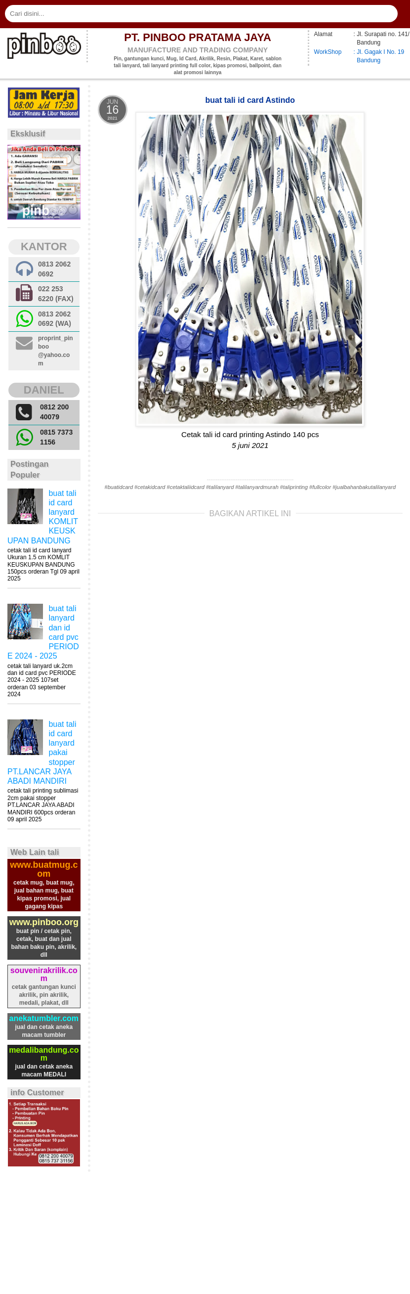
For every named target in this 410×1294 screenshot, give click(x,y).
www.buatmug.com (44, 869)
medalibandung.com (44, 1054)
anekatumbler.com (44, 1018)
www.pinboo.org (44, 922)
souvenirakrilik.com (44, 974)
